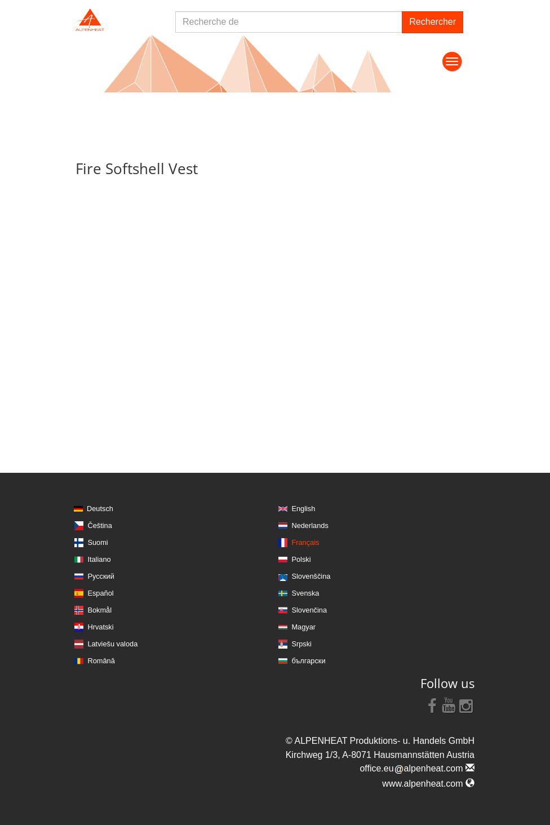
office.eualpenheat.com (417, 768)
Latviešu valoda (112, 644)
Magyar (303, 627)
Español (100, 593)
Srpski (301, 644)
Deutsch (100, 508)
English (303, 508)
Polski (301, 559)
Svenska (305, 593)
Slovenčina (309, 610)
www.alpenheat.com (428, 783)
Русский (100, 576)
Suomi (97, 542)
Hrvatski (100, 627)
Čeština (99, 525)
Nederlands (309, 525)
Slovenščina (310, 576)
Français (305, 542)
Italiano (98, 559)
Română (100, 661)
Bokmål (99, 610)
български (308, 661)
